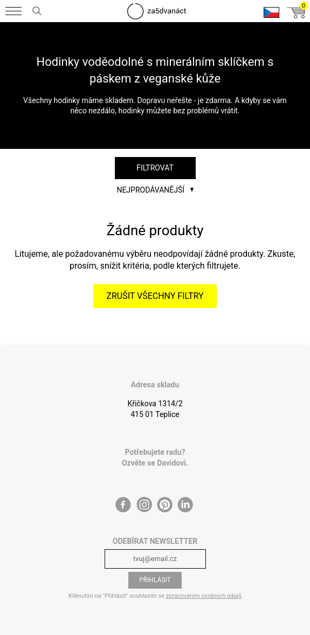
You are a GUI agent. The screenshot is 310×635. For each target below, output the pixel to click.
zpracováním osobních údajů (204, 595)
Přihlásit (155, 580)
